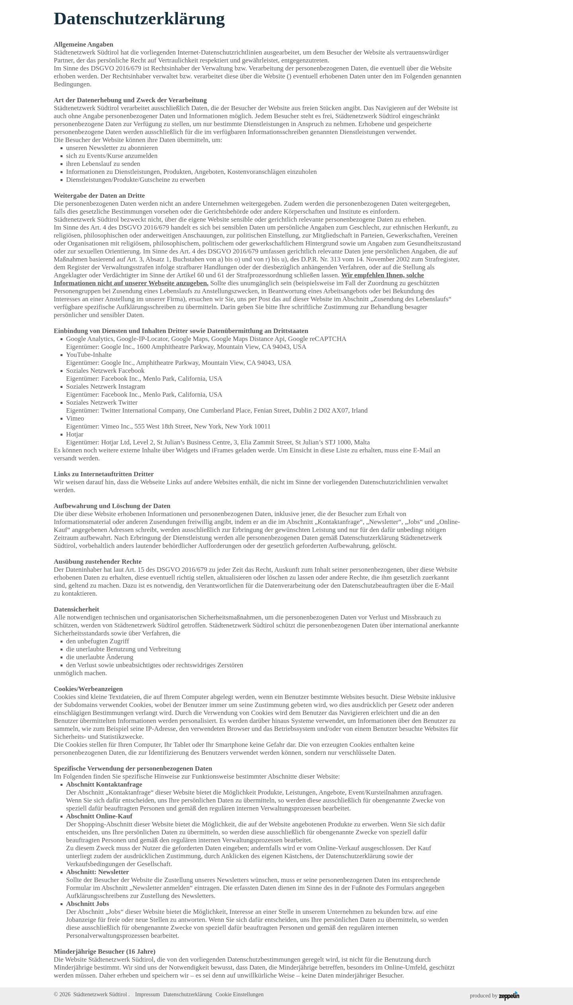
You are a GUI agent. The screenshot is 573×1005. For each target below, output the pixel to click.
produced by (494, 996)
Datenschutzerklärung (187, 994)
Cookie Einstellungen (240, 994)
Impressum (147, 994)
